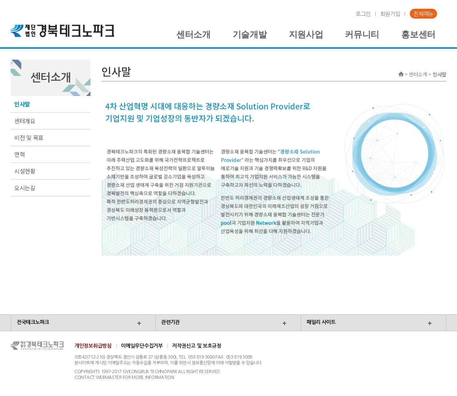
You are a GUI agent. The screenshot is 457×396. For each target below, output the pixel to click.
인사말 (22, 104)
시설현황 (25, 171)
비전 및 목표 (29, 137)
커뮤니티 (362, 34)
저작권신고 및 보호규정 (196, 345)
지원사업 (306, 34)
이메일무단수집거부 (141, 345)
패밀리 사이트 (321, 322)
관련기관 (170, 322)
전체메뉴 (423, 14)
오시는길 (25, 187)
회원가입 (390, 14)
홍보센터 (418, 34)
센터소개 (193, 34)
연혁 (19, 154)
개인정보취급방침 (93, 345)
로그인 (363, 14)
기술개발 (249, 34)
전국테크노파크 (33, 322)
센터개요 (25, 120)
